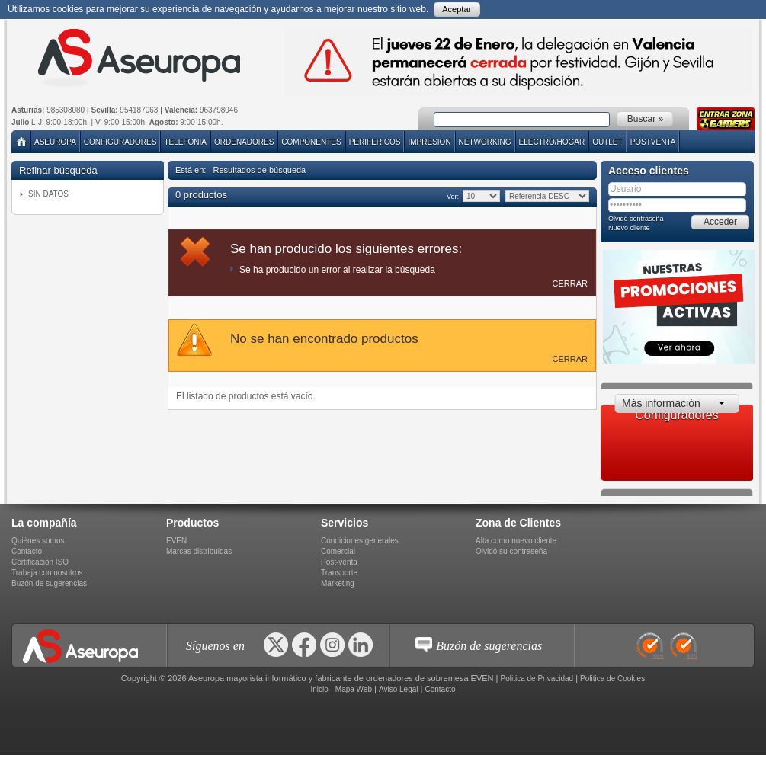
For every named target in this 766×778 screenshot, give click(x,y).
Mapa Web (353, 689)
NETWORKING (485, 142)
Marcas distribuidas (199, 551)
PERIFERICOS (375, 142)
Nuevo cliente (629, 228)
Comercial (338, 551)
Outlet (607, 142)
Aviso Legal (398, 689)
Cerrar (570, 283)
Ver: (452, 196)
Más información (661, 403)
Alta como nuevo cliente (516, 540)
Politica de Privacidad (537, 678)
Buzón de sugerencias (49, 583)
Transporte (339, 572)
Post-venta (339, 562)
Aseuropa (55, 142)
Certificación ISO (40, 562)
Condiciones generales (360, 540)
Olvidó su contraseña (511, 551)
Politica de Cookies (612, 678)
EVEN (176, 540)
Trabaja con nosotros (47, 572)
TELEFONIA (185, 142)
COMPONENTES (311, 142)
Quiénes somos (37, 540)
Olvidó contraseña (636, 219)
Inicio (319, 689)
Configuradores (120, 142)
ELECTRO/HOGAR (552, 142)
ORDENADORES (244, 142)
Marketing (337, 583)
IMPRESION (429, 142)
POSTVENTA (653, 142)
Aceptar (456, 9)
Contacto (26, 551)
